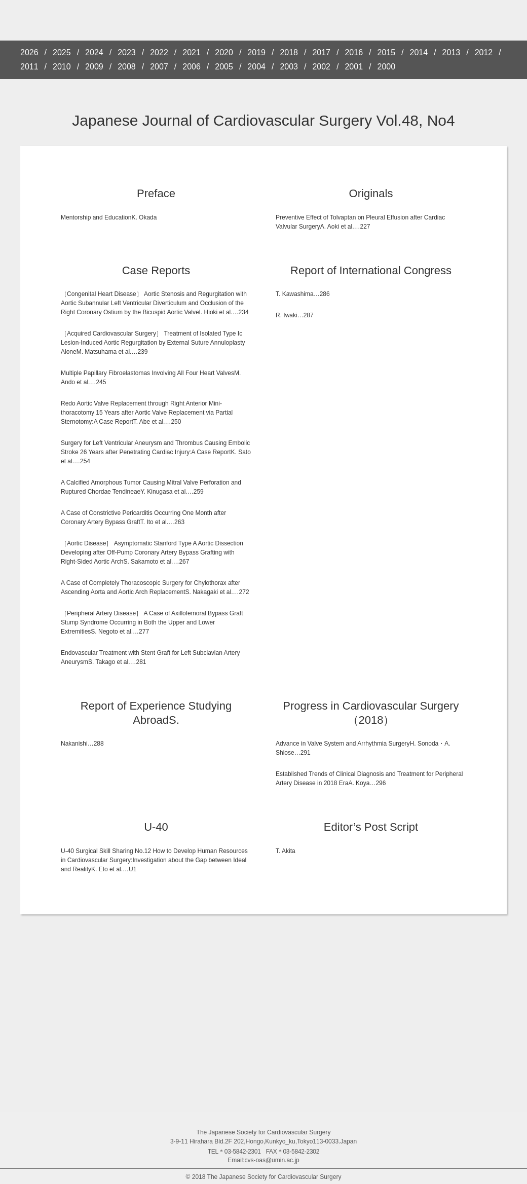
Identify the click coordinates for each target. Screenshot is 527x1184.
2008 (127, 67)
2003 (289, 67)
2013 (451, 53)
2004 (256, 67)
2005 (224, 67)
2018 (289, 53)
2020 (224, 53)
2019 (256, 53)
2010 (62, 67)
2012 (484, 53)
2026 (29, 53)
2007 (159, 67)
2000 (387, 67)
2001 (354, 67)
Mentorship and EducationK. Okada (109, 217)
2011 (29, 67)
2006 (191, 67)
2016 (354, 53)
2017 (321, 53)
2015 (387, 53)
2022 (159, 53)
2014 (419, 53)
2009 (94, 67)
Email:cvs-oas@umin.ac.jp (263, 1160)
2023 (127, 53)
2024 (94, 53)
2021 (191, 53)
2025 (62, 53)
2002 (321, 67)
